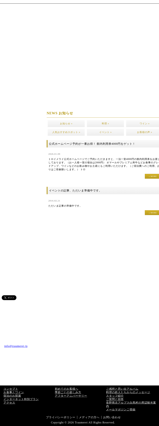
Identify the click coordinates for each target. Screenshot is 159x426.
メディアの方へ (89, 417)
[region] (79, 47)
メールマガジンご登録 (120, 409)
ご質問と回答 (115, 399)
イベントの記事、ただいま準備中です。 (75, 190)
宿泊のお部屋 (12, 395)
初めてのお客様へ (66, 388)
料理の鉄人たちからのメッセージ (128, 392)
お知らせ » (66, 123)
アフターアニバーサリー (71, 395)
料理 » (105, 123)
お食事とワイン (13, 392)
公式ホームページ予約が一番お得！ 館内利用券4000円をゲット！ (92, 143)
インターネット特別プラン (21, 399)
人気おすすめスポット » (66, 132)
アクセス (9, 402)
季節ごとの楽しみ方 (68, 392)
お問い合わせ (112, 417)
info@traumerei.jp (15, 346)
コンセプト (10, 388)
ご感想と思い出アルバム (122, 388)
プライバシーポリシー (60, 417)
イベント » (105, 132)
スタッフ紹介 (115, 395)
